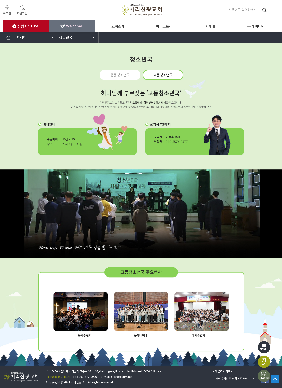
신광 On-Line (25, 26)
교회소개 (118, 26)
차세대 (210, 26)
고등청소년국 (163, 75)
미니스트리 (164, 26)
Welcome (71, 26)
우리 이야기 (256, 26)
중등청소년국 (120, 75)
